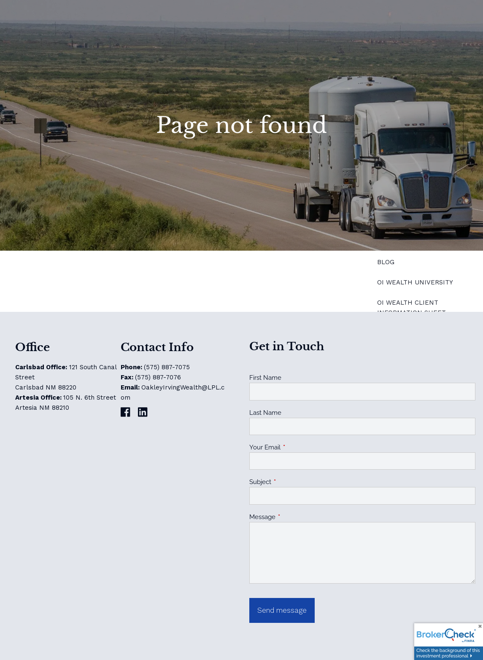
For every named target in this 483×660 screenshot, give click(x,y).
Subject (290, 482)
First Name (265, 377)
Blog (385, 262)
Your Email (295, 447)
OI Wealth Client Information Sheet (411, 307)
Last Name (265, 413)
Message (293, 517)
